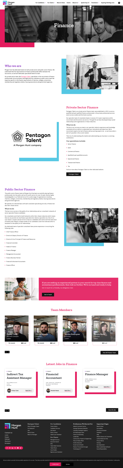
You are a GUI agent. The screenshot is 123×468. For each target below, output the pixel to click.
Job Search (53, 430)
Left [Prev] (6, 352)
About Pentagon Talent (33, 426)
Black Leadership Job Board (103, 447)
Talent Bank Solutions (55, 446)
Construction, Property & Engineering (82, 438)
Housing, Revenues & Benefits (80, 428)
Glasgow (7, 437)
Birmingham (7, 443)
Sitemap (99, 442)
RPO (51, 443)
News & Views (61, 2)
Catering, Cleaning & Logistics (80, 430)
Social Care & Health (78, 444)
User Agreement (101, 444)
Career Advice (53, 426)
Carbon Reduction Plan (102, 438)
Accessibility (100, 428)
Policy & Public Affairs (78, 440)
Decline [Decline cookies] (68, 464)
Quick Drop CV (85, 2)
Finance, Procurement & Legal (80, 447)
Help (98, 434)
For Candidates (40, 2)
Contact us (8, 433)
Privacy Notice (100, 440)
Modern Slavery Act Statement (104, 436)
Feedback (99, 432)
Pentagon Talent (26, 76)
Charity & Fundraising (78, 434)
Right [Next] (9, 352)
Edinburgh (7, 439)
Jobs (29, 430)
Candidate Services (55, 428)
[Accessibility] (119, 3)
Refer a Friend (53, 432)
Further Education (77, 442)
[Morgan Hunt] (9, 3)
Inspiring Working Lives (107, 2)
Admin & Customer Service (79, 426)
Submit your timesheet (55, 434)
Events (69, 2)
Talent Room (53, 448)
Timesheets (94, 2)
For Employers (31, 428)
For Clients (51, 2)
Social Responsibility (102, 449)
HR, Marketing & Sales (78, 432)
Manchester (8, 441)
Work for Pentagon (32, 434)
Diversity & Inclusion (101, 430)
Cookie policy (117, 460)
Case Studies (53, 450)
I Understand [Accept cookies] (55, 464)
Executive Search (54, 441)
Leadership (76, 436)
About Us (75, 2)
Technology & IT (77, 449)
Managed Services (54, 439)
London (6, 435)
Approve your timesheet (56, 452)
